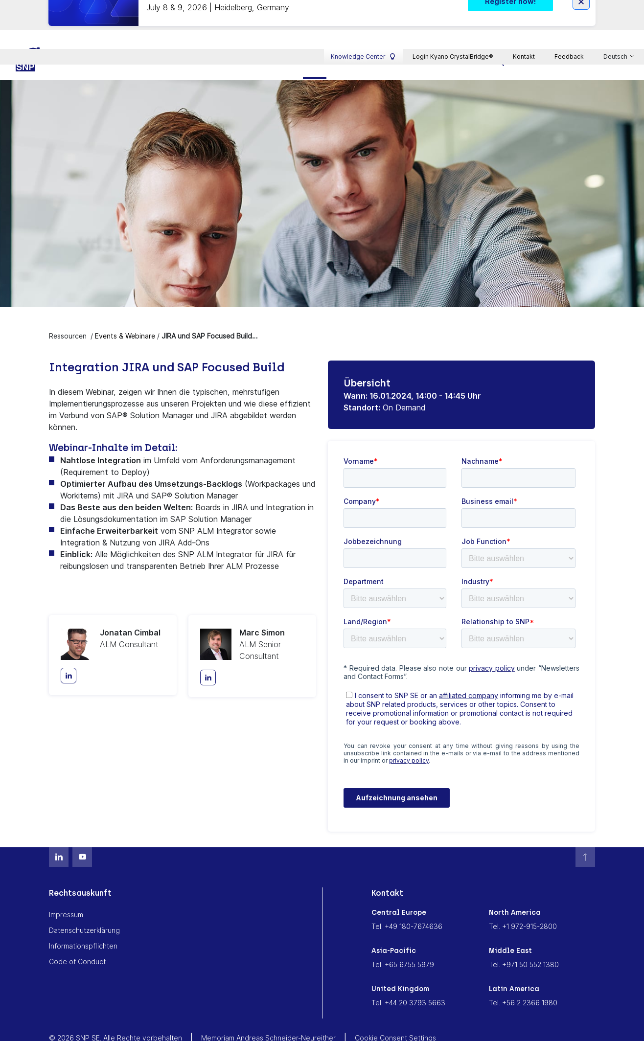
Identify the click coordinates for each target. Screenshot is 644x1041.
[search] (500, 37)
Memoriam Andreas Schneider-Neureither (268, 1014)
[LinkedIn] (68, 652)
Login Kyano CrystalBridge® (453, 12)
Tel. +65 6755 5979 (402, 940)
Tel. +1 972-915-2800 (523, 902)
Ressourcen (332, 38)
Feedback (569, 12)
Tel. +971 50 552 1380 (524, 940)
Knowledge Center (363, 12)
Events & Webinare (125, 312)
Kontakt (524, 12)
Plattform (204, 38)
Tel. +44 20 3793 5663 (408, 978)
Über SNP (453, 38)
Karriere (394, 38)
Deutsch (616, 13)
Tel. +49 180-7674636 (406, 902)
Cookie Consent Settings (395, 1014)
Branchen (266, 38)
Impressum (66, 890)
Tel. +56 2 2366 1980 (523, 978)
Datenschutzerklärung (84, 906)
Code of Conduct (77, 937)
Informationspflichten (83, 922)
